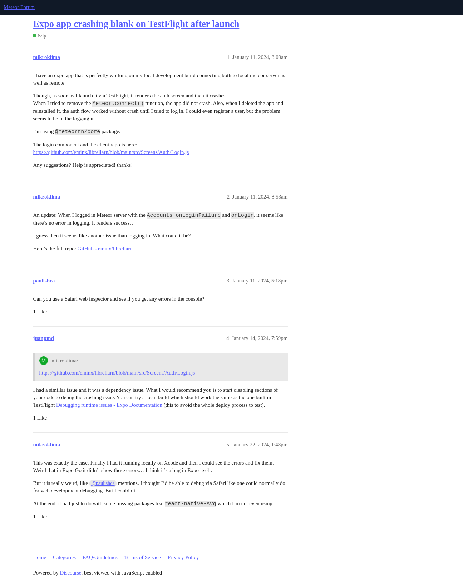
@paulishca (102, 483)
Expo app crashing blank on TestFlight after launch (136, 24)
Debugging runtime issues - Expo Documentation (109, 405)
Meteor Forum (19, 7)
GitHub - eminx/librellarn (105, 248)
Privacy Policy (183, 557)
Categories (64, 557)
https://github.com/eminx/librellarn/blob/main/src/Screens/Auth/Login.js (111, 152)
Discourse (71, 573)
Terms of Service (142, 557)
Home (39, 557)
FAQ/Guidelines (100, 557)
